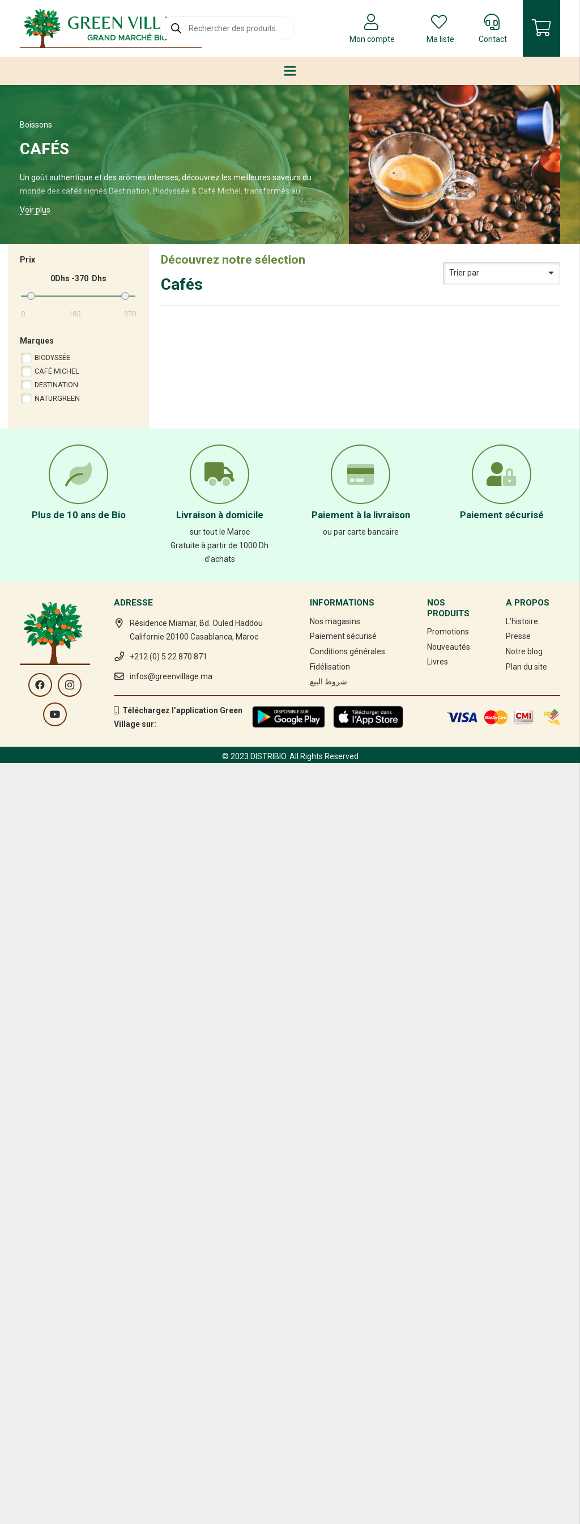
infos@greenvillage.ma (171, 1411)
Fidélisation (330, 1402)
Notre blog (524, 1386)
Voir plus (35, 209)
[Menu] (290, 71)
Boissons (36, 124)
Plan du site (526, 1402)
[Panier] (541, 28)
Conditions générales (347, 1386)
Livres (437, 1397)
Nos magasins (335, 1356)
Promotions (448, 1366)
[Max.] (106, 296)
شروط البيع (328, 1416)
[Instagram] (70, 1420)
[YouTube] (55, 1450)
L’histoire (522, 1356)
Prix (27, 259)
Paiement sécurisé (343, 1371)
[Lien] (111, 28)
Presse (518, 1371)
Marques (37, 340)
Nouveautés (448, 1382)
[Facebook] (40, 1420)
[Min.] (49, 296)
